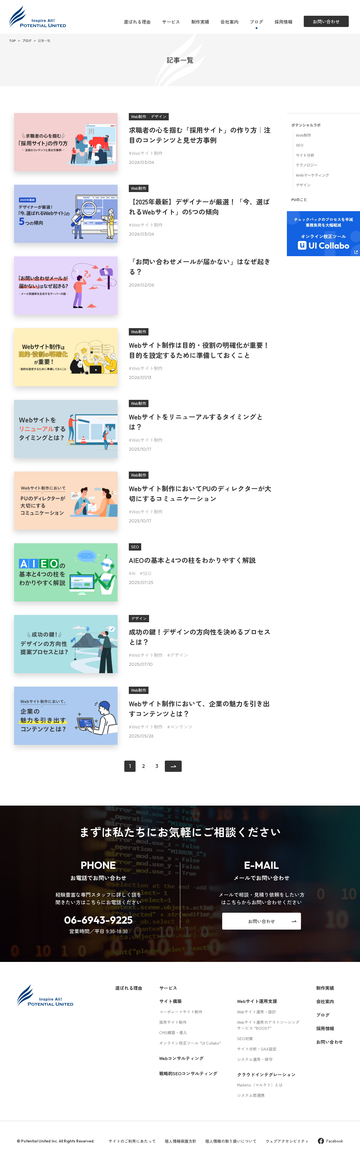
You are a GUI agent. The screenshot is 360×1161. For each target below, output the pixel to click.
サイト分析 (305, 155)
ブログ (256, 21)
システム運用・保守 (255, 1059)
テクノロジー (307, 165)
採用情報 (283, 21)
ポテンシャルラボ (306, 125)
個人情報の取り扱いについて (230, 1141)
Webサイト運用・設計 (256, 1012)
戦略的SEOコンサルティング (188, 1073)
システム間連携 (251, 1095)
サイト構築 (170, 1001)
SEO (147, 573)
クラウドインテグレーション (266, 1074)
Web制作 (303, 135)
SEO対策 (245, 1038)
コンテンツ (181, 726)
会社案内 (229, 21)
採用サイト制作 (173, 1022)
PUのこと (299, 199)
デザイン (179, 654)
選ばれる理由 (137, 21)
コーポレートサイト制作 (180, 1012)
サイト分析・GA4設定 (256, 1049)
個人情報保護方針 (180, 1141)
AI (133, 573)
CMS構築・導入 (173, 1032)
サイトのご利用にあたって (132, 1141)
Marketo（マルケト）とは (260, 1085)
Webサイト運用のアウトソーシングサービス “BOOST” (268, 1025)
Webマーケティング (312, 175)
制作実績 (200, 21)
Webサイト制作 (147, 153)
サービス (171, 21)
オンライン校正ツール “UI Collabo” (190, 1043)
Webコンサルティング (181, 1058)
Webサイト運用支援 (257, 1001)
